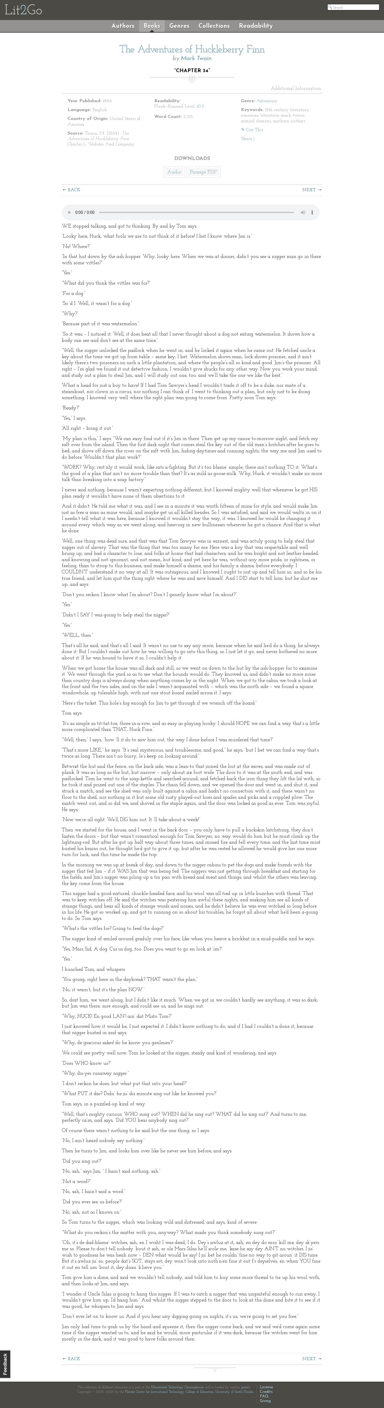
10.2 (200, 106)
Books (152, 26)
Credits (266, 1392)
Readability (256, 26)
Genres (179, 26)
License (266, 1387)
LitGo (23, 11)
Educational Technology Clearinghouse (177, 1387)
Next (309, 190)
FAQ (264, 1396)
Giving (265, 1401)
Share (246, 139)
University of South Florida (234, 1392)
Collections (214, 26)
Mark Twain (196, 59)
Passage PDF (203, 172)
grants (245, 1387)
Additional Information (296, 88)
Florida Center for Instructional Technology (154, 1392)
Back (74, 190)
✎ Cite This (252, 130)
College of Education (199, 1392)
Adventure (267, 101)
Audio (174, 172)
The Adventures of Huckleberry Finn (192, 50)
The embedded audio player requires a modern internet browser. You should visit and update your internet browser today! (191, 212)
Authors (123, 26)
